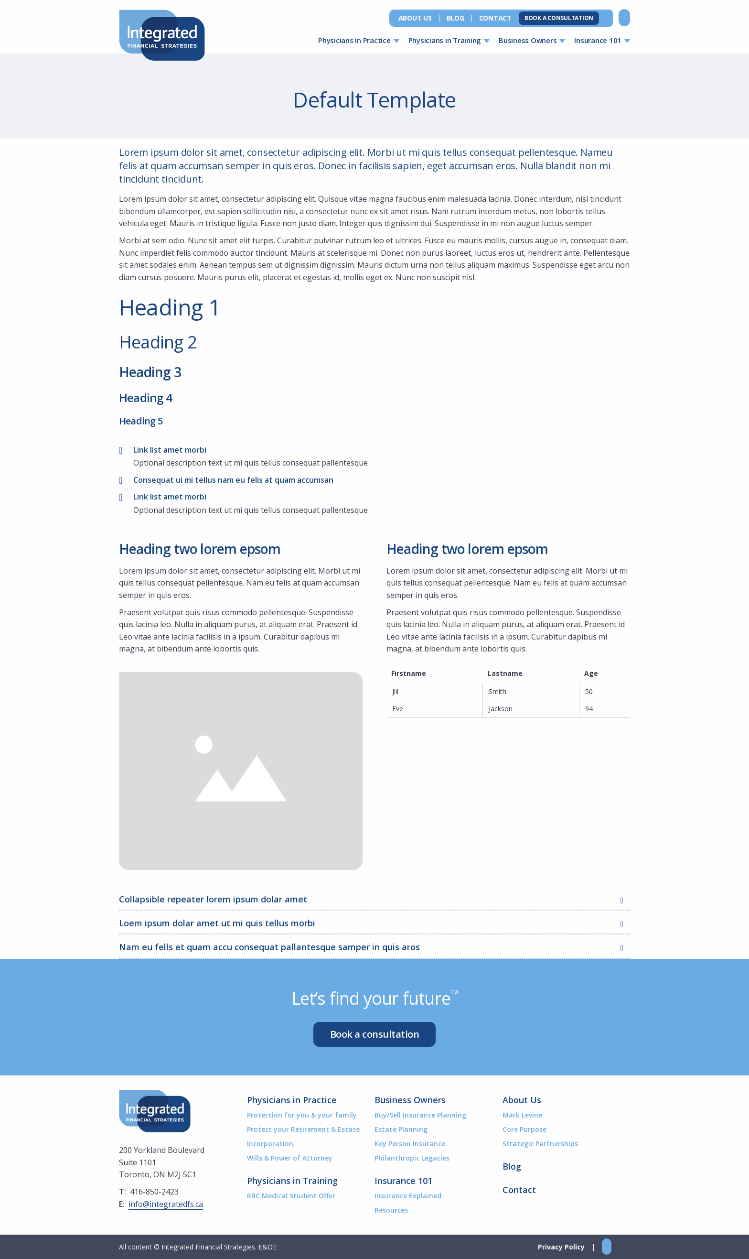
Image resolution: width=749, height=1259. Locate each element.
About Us (415, 18)
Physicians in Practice (354, 40)
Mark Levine (522, 1114)
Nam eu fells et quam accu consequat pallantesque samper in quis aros (374, 948)
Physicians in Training (445, 40)
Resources (391, 1210)
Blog (455, 18)
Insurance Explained (407, 1195)
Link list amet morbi (169, 450)
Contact (495, 18)
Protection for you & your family (302, 1114)
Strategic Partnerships (540, 1143)
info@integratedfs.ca (165, 1204)
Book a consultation (374, 1034)
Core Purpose (524, 1129)
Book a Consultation (558, 18)
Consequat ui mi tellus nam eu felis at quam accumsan (233, 480)
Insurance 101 (597, 40)
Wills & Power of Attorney (289, 1157)
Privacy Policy (561, 1246)
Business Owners (527, 40)
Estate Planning (401, 1129)
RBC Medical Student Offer (291, 1195)
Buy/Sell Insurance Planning (420, 1114)
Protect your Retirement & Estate (303, 1129)
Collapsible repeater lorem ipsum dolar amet (374, 900)
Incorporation (270, 1143)
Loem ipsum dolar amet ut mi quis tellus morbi (374, 924)
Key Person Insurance (409, 1143)
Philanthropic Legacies (411, 1157)
